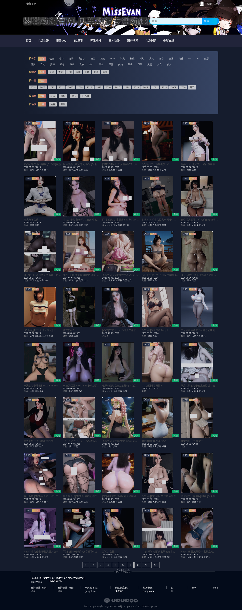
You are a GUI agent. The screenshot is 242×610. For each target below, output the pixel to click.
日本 (87, 72)
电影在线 (168, 40)
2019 (80, 87)
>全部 (43, 80)
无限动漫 (95, 40)
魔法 (171, 58)
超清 (52, 96)
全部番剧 (31, 3)
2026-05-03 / (187, 388)
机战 (132, 58)
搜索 (206, 21)
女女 (159, 64)
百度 (172, 587)
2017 (98, 87)
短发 (115, 225)
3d (197, 58)
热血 (52, 58)
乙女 (42, 64)
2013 (136, 87)
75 (146, 565)
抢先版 (85, 96)
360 (194, 587)
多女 (169, 64)
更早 (192, 87)
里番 (130, 64)
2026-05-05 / (69, 333)
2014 (126, 87)
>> (155, 565)
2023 (42, 87)
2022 (51, 87)
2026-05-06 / (108, 278)
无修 (81, 64)
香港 (60, 72)
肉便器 (126, 225)
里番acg (61, 40)
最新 (63, 104)
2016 (108, 87)
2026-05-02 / (108, 444)
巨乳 (111, 64)
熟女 (130, 280)
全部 (42, 58)
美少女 (82, 58)
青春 (161, 58)
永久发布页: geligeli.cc (91, 587)
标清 (74, 96)
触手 (206, 58)
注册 (216, 3)
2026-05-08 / (187, 167)
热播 (52, 104)
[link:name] (37, 582)
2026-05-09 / (30, 167)
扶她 (120, 64)
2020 (70, 87)
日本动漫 (114, 40)
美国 (78, 72)
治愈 (62, 64)
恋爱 (71, 58)
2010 (164, 87)
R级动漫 (44, 40)
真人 (151, 58)
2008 (183, 87)
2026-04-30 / (30, 554)
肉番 (181, 58)
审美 (72, 64)
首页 (28, 40)
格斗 (61, 58)
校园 (93, 58)
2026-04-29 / (148, 554)
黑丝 (101, 64)
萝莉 (52, 64)
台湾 (69, 72)
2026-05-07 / (148, 222)
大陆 (52, 72)
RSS (215, 587)
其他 (105, 72)
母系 (140, 64)
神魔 (122, 58)
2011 (154, 87)
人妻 (149, 64)
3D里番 (78, 40)
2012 (145, 87)
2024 (33, 87)
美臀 (41, 170)
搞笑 (102, 58)
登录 (209, 3)
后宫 (33, 64)
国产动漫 (132, 40)
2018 (89, 87)
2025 (38, 167)
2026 (195, 167)
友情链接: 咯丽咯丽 (66, 587)
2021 (61, 87)
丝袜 (91, 64)
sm (189, 58)
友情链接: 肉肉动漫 (39, 587)
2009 (173, 87)
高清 (63, 96)
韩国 (96, 72)
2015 (117, 87)
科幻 (142, 58)
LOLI (112, 58)
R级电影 (150, 40)
